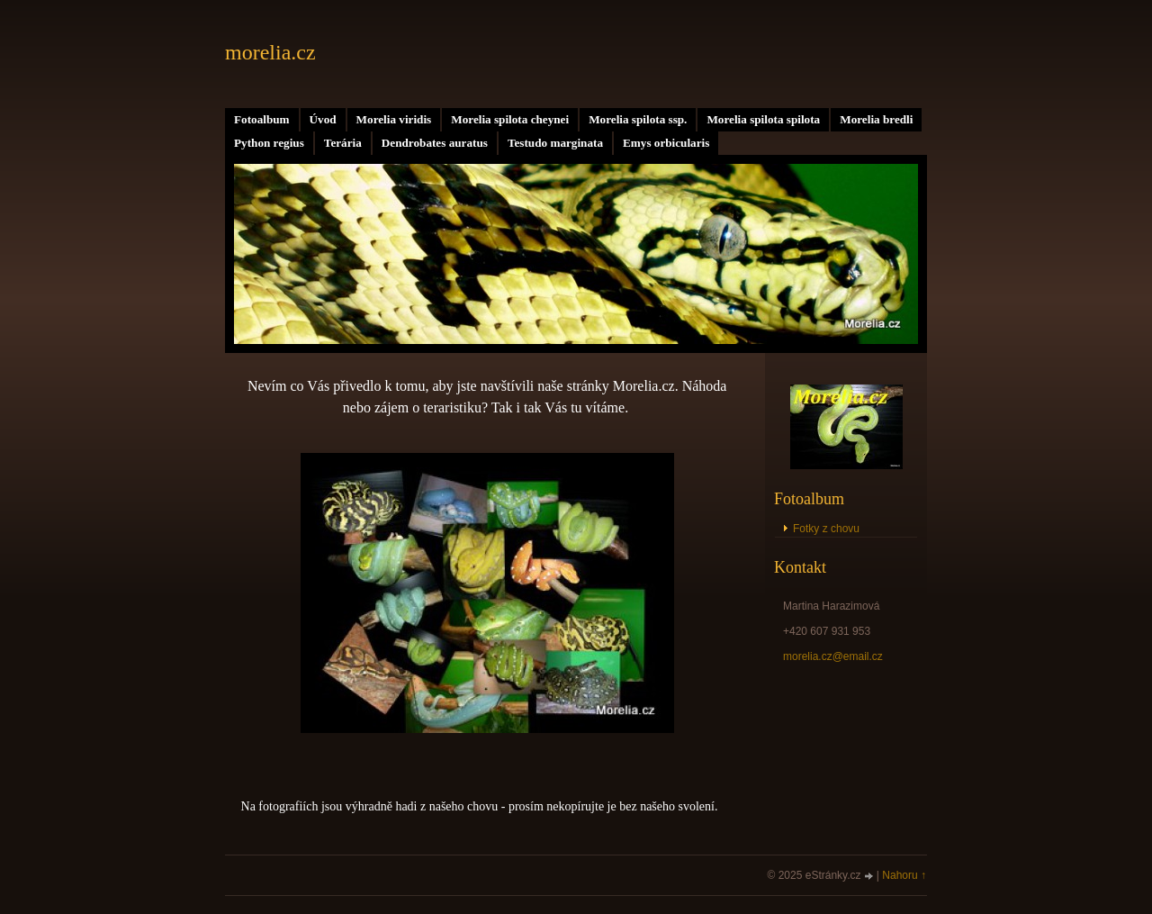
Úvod (323, 119)
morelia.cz (270, 52)
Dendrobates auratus (435, 142)
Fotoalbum (262, 119)
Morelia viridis (394, 119)
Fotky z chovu (826, 528)
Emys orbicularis (666, 142)
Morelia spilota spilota (763, 119)
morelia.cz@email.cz (833, 656)
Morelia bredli (876, 119)
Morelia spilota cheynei (510, 119)
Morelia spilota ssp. (638, 119)
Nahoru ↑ (904, 875)
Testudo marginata (555, 142)
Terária (343, 142)
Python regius (269, 142)
